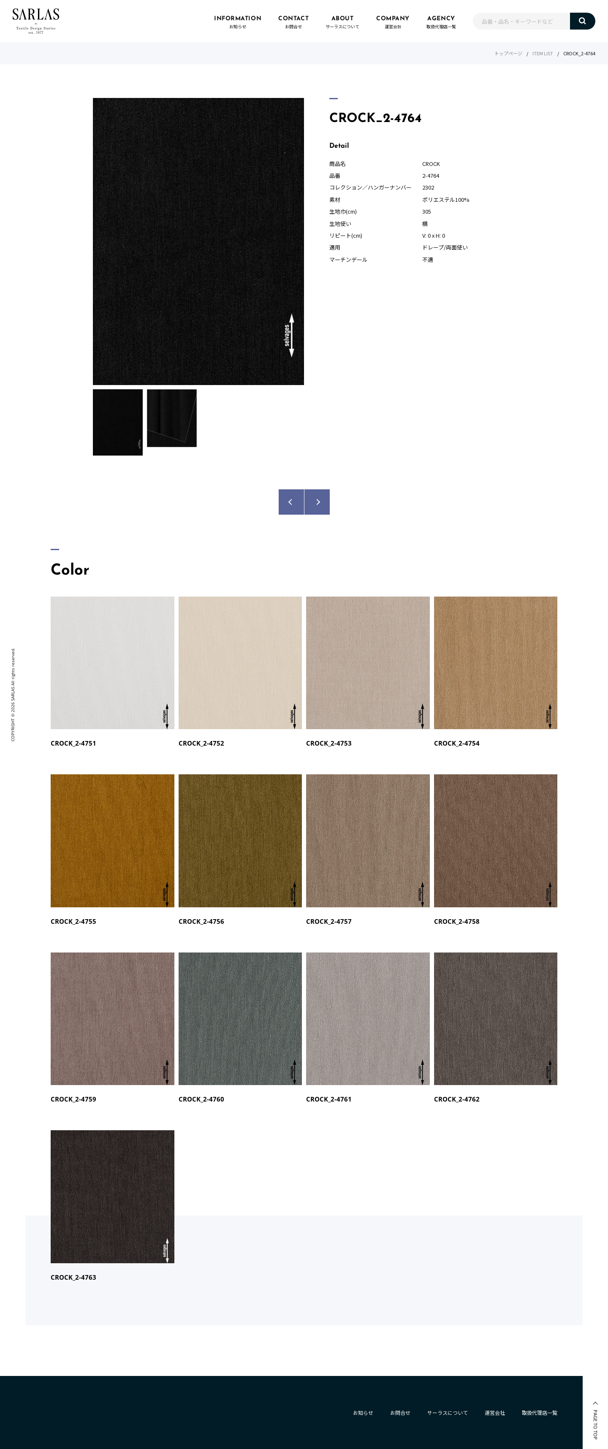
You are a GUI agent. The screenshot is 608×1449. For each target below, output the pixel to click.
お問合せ (400, 1412)
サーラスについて (447, 1412)
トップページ (508, 53)
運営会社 (495, 1412)
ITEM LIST (542, 53)
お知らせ (363, 1412)
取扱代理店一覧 (539, 1412)
